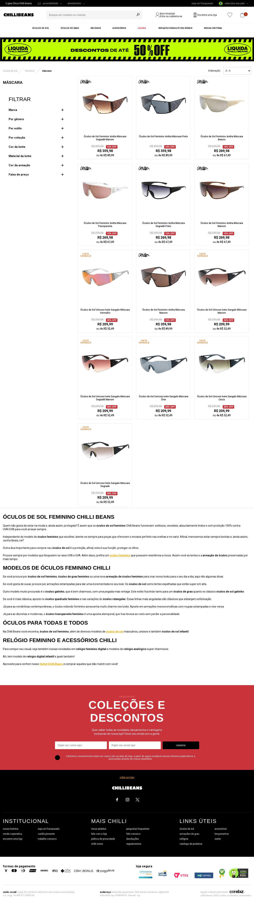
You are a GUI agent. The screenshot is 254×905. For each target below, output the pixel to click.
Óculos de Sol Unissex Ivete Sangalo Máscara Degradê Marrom (105, 398)
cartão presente (46, 834)
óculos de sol (114, 631)
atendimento (74, 3)
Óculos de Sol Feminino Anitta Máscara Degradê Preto (163, 225)
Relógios (96, 28)
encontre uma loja (12, 839)
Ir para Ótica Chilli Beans (19, 3)
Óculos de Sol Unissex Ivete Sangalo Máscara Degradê (105, 485)
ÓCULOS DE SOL (10, 71)
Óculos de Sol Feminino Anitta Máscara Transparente (105, 225)
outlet (218, 839)
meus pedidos (98, 829)
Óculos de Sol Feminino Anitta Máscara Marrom (222, 225)
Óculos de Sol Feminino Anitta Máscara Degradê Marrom (105, 138)
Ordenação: (214, 70)
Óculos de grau (70, 28)
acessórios (221, 829)
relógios (184, 839)
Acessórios (119, 28)
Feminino (29, 71)
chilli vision (97, 844)
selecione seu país (232, 3)
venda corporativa (12, 834)
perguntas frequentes (137, 829)
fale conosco (133, 834)
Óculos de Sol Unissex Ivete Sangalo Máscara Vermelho (105, 311)
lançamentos (222, 834)
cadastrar (181, 745)
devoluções (132, 839)
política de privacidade (103, 839)
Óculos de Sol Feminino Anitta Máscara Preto (163, 136)
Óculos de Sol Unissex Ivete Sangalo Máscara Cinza (222, 398)
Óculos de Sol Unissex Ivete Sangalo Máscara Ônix (163, 398)
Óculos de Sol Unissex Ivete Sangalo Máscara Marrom (222, 311)
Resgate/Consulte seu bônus (175, 28)
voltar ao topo (127, 777)
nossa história (10, 829)
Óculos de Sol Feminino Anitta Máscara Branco (222, 138)
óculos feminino (120, 555)
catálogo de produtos (191, 844)
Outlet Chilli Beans (51, 664)
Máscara (46, 71)
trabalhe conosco (47, 839)
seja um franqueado (202, 3)
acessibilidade (50, 3)
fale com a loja (99, 834)
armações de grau (189, 834)
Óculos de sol (40, 28)
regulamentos (133, 844)
